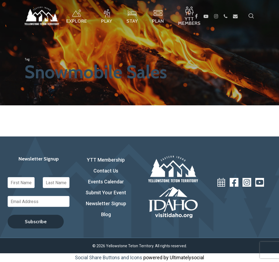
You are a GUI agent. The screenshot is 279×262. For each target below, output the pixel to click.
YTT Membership (106, 160)
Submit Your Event (106, 192)
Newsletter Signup (106, 203)
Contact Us (105, 171)
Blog (106, 214)
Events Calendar (106, 181)
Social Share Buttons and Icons (108, 257)
